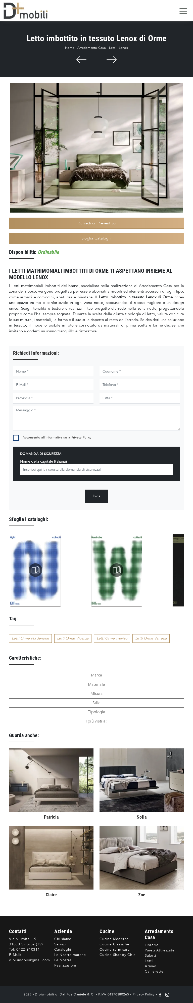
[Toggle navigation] (183, 10)
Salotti (150, 955)
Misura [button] (96, 693)
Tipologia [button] (96, 712)
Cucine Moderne (114, 939)
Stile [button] (96, 703)
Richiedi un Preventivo (96, 223)
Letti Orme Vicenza (73, 638)
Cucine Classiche (114, 944)
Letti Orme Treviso (112, 638)
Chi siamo (62, 939)
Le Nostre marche (70, 954)
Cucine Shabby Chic (117, 954)
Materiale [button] (96, 684)
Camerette (154, 971)
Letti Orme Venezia (151, 638)
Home (69, 48)
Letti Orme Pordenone (30, 638)
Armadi (151, 966)
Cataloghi (62, 949)
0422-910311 (28, 949)
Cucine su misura (115, 949)
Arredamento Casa (91, 48)
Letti (112, 48)
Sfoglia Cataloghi (96, 238)
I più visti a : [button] (97, 721)
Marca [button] (96, 675)
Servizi (60, 944)
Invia (97, 496)
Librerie (151, 945)
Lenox (123, 48)
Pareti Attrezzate (160, 950)
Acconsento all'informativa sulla (57, 437)
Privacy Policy (81, 437)
